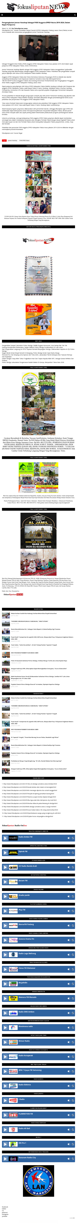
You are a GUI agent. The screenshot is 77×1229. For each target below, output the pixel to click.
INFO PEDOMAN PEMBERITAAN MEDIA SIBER (24, 653)
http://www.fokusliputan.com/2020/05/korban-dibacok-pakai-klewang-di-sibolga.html (30, 803)
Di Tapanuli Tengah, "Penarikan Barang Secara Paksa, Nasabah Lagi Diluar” (35, 737)
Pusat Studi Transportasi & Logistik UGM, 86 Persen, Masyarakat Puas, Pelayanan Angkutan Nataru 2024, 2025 (42, 638)
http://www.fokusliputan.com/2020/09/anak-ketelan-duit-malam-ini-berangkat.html (29, 787)
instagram (5, 1214)
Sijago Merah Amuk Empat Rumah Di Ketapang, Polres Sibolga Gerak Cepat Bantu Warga (30, 353)
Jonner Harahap (12, 140)
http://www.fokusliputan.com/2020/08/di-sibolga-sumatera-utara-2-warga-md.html (29, 807)
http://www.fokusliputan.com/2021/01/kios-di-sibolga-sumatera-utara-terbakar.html (30, 784)
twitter (4, 1209)
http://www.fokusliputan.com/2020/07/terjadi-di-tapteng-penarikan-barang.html (28, 794)
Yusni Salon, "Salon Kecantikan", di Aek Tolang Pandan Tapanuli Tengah (34, 645)
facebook (5, 1207)
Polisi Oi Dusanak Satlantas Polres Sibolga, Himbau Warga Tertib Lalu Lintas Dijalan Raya (39, 661)
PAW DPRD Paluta (24, 140)
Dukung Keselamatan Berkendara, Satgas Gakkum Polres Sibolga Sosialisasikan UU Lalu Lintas (32, 347)
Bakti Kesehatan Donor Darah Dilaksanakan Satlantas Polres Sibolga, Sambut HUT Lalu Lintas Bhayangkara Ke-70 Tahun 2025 (40, 677)
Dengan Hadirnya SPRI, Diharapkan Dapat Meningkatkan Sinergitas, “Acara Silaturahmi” (39, 668)
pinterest (5, 1212)
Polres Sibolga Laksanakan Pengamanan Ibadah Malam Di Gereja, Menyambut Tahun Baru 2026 (33, 362)
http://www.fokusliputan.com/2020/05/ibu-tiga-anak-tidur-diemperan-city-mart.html (30, 800)
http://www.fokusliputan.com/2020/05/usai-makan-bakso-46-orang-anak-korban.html (30, 810)
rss (3, 1211)
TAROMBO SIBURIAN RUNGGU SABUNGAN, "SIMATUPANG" (29, 621)
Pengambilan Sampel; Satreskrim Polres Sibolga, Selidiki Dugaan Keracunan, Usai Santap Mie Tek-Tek (34, 345)
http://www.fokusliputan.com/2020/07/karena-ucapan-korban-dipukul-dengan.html (29, 797)
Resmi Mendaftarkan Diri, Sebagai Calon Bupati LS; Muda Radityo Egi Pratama (35, 629)
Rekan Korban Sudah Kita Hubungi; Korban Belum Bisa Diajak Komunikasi (34, 613)
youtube (4, 1216)
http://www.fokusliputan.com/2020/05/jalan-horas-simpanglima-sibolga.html (28, 816)
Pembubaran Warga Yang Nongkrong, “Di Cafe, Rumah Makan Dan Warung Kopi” (36, 761)
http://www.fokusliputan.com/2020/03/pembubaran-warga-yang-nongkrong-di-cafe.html (32, 813)
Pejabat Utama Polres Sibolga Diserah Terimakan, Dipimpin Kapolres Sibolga (35, 684)
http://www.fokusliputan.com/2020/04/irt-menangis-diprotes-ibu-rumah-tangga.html (30, 790)
